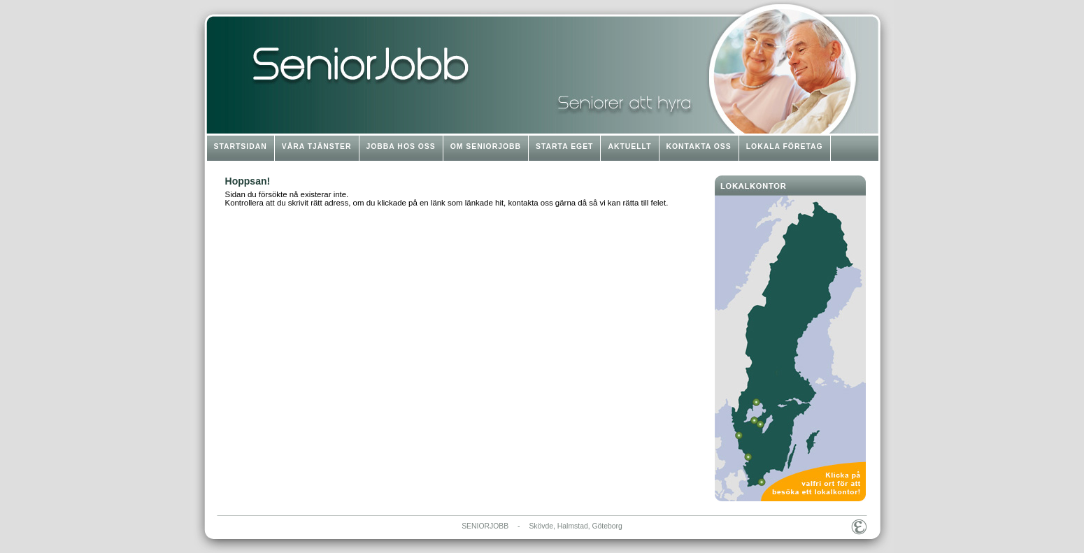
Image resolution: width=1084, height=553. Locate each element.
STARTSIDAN (240, 146)
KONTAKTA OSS (699, 146)
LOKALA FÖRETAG (784, 146)
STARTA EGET (564, 146)
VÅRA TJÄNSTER (317, 146)
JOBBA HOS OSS (401, 146)
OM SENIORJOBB (485, 146)
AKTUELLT (629, 146)
